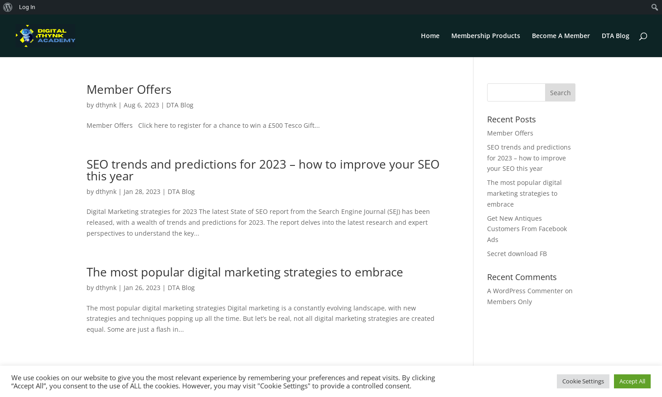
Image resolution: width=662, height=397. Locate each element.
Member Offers (129, 89)
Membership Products (485, 36)
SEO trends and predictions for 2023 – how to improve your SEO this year (263, 170)
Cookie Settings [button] (583, 381)
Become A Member (561, 36)
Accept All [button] (632, 381)
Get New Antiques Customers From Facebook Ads (527, 229)
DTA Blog (615, 36)
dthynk (106, 105)
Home (430, 36)
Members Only (509, 301)
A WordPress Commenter (525, 290)
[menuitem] (8, 7)
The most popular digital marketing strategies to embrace (245, 272)
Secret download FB (517, 253)
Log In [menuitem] (27, 7)
